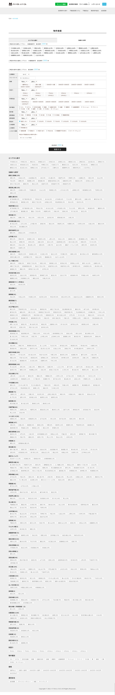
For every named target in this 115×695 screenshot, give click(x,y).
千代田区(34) (14, 162)
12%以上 (58, 654)
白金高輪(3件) (33, 178)
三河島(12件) (36, 489)
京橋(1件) (31, 397)
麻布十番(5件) (67, 318)
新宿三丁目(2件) (32, 263)
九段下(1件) (79, 370)
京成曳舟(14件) (45, 501)
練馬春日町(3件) (46, 318)
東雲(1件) (33, 532)
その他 (87, 662)
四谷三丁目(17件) (40, 266)
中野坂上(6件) (87, 318)
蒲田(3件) (24, 507)
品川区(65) (92, 162)
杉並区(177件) (85, 50)
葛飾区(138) (34, 167)
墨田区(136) (72, 162)
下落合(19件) (37, 336)
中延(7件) (23, 440)
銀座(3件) (82, 397)
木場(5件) (13, 428)
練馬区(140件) (48, 53)
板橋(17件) (22, 217)
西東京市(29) (77, 167)
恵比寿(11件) (32, 245)
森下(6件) (87, 309)
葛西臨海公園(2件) (24, 446)
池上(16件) (62, 507)
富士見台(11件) (84, 254)
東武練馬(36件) (87, 190)
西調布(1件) (32, 572)
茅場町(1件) (87, 382)
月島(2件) (57, 318)
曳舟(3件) (54, 495)
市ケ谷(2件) (74, 211)
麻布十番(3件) (14, 452)
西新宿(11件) (53, 263)
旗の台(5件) (52, 507)
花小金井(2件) (14, 342)
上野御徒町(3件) (36, 315)
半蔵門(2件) (33, 412)
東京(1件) (13, 239)
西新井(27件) (99, 480)
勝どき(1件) (32, 312)
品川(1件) (13, 290)
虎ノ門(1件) (13, 400)
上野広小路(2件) (52, 397)
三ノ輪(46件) (98, 382)
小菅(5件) (50, 480)
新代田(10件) (64, 348)
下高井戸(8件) (46, 575)
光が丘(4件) (13, 318)
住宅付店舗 (25, 662)
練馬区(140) (13, 167)
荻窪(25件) (22, 330)
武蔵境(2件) (24, 646)
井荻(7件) (34, 339)
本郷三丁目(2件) (15, 266)
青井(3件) (82, 421)
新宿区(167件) (48, 48)
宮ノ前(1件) (91, 471)
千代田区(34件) (15, 48)
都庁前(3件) (13, 312)
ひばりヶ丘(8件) (60, 257)
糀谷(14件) (24, 550)
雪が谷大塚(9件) (73, 507)
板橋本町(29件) (67, 181)
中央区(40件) (27, 48)
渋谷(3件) (35, 538)
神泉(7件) (21, 348)
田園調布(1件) (94, 526)
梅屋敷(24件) (14, 278)
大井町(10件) (82, 223)
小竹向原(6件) (59, 199)
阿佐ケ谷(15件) (33, 330)
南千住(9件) (63, 421)
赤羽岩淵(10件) (23, 455)
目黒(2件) (73, 526)
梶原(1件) (45, 471)
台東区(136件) (71, 48)
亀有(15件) (31, 627)
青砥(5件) (13, 501)
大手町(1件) (45, 269)
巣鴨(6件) (21, 181)
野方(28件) (79, 336)
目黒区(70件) (26, 50)
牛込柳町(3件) (24, 318)
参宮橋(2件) (13, 581)
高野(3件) (55, 618)
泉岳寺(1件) (13, 437)
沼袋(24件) (69, 336)
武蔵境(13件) (54, 327)
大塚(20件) (31, 242)
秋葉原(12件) (31, 239)
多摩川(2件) (23, 526)
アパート (79, 662)
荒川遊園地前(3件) (56, 471)
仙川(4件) (23, 572)
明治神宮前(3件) (25, 391)
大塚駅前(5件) (73, 473)
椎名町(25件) (23, 254)
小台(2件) (94, 467)
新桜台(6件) (22, 233)
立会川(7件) (63, 275)
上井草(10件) (44, 339)
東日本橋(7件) (93, 437)
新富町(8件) (47, 211)
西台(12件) (35, 184)
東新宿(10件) (25, 202)
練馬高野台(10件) (97, 254)
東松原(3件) (74, 348)
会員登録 (103, 10)
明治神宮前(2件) (60, 202)
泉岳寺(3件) (13, 275)
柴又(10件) (36, 633)
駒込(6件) (56, 455)
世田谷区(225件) (50, 50)
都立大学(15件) (66, 297)
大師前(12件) (80, 480)
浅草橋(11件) (45, 360)
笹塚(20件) (83, 572)
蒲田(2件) (43, 544)
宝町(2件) (73, 437)
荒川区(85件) (26, 53)
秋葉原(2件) (95, 360)
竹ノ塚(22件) (23, 483)
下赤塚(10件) (99, 190)
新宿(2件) (21, 263)
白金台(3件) (43, 452)
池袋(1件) (13, 254)
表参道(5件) (76, 412)
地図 (35, 684)
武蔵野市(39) (66, 167)
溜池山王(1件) (91, 397)
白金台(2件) (22, 178)
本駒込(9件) (65, 455)
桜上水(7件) (42, 572)
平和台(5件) (38, 199)
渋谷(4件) (13, 348)
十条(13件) (31, 217)
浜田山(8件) (23, 351)
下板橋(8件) (33, 190)
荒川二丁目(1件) (37, 473)
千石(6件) (13, 181)
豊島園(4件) (34, 318)
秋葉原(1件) (71, 223)
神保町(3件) (13, 412)
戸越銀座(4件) (14, 507)
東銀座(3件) (49, 379)
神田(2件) (44, 327)
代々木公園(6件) (36, 388)
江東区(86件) (95, 48)
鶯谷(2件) (52, 223)
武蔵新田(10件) (64, 544)
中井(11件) (13, 315)
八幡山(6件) (13, 572)
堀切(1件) (31, 480)
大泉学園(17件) (28, 257)
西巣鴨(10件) (31, 181)
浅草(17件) (40, 440)
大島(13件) (32, 370)
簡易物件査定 (95, 10)
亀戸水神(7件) (44, 495)
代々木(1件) (91, 315)
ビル (11, 662)
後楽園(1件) (13, 269)
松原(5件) (34, 563)
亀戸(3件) (34, 495)
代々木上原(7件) (23, 388)
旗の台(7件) (13, 517)
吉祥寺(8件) (76, 360)
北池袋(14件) (23, 190)
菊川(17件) (100, 370)
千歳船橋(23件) (14, 584)
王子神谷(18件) (86, 455)
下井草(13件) (25, 339)
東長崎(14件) (33, 254)
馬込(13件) (59, 440)
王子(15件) (24, 223)
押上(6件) (70, 480)
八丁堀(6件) (37, 382)
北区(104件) (15, 53)
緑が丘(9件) (23, 519)
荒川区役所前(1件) (50, 473)
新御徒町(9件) (60, 315)
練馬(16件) (74, 254)
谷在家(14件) (24, 621)
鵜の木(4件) (23, 544)
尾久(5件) (21, 596)
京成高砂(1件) (25, 633)
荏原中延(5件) (85, 507)
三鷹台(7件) (67, 351)
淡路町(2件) (97, 263)
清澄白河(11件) (44, 412)
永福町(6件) (94, 348)
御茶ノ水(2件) (86, 263)
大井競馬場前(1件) (49, 461)
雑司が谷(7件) (98, 199)
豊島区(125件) (97, 50)
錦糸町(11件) (56, 412)
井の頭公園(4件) (79, 351)
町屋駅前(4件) (94, 473)
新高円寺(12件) (53, 266)
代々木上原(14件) (54, 581)
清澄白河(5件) (57, 312)
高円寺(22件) (75, 327)
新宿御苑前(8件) (27, 266)
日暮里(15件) (72, 239)
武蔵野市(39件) (15, 55)
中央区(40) (24, 162)
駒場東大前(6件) (32, 348)
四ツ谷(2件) (64, 327)
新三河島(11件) (77, 603)
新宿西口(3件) (23, 315)
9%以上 (42, 654)
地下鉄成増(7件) (15, 208)
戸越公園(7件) (93, 517)
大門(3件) (23, 437)
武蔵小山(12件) (62, 526)
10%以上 (50, 654)
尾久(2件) (13, 612)
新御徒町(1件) (33, 421)
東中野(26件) (66, 360)
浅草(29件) (73, 421)
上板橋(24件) (76, 190)
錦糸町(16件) (47, 406)
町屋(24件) (66, 388)
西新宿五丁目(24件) (45, 312)
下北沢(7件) (53, 348)
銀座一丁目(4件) (36, 211)
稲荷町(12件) (44, 400)
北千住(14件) (70, 379)
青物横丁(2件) (44, 275)
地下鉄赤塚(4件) (27, 199)
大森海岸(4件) (74, 275)
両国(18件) (13, 360)
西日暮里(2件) (23, 226)
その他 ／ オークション (17, 665)
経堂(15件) (48, 584)
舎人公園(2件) (14, 618)
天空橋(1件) (27, 461)
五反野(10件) (34, 483)
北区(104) (75, 164)
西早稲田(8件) (14, 202)
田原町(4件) (54, 400)
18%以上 (83, 654)
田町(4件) (85, 245)
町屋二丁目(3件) (25, 471)
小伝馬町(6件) (14, 382)
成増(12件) (13, 193)
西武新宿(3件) (14, 336)
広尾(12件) (77, 382)
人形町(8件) (69, 440)
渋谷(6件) (13, 297)
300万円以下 (14, 676)
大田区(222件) (37, 50)
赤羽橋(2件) (92, 312)
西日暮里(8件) (86, 388)
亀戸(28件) (84, 357)
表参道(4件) (97, 388)
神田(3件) (63, 397)
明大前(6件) (13, 575)
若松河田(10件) (48, 315)
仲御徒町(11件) (25, 382)
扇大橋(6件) (46, 618)
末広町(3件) (41, 397)
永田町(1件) (23, 412)
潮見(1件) (13, 446)
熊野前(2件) (36, 471)
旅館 (32, 662)
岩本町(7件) (13, 373)
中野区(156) (45, 164)
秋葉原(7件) (47, 382)
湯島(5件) (46, 391)
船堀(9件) (51, 370)
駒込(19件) (13, 242)
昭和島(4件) (37, 461)
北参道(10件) (49, 202)
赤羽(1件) (13, 284)
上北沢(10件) (64, 572)
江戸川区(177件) (85, 53)
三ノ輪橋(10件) (59, 467)
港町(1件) (13, 557)
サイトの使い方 (72, 4)
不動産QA (86, 10)
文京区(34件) (60, 48)
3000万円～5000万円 (49, 673)
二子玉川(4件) (14, 538)
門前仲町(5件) (23, 309)
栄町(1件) (68, 471)
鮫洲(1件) (54, 275)
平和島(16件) (85, 275)
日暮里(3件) (13, 621)
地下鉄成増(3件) (15, 199)
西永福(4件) (13, 351)
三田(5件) (43, 178)
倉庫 (97, 662)
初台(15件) (74, 572)
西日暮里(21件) (83, 239)
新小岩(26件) (33, 357)
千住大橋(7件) (57, 603)
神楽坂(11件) (36, 431)
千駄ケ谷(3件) (23, 360)
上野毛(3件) (72, 517)
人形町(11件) (60, 379)
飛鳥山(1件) (70, 467)
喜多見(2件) (23, 581)
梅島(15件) (13, 483)
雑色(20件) (36, 278)
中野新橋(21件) (40, 590)
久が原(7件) (33, 507)
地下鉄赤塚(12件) (27, 208)
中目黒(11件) (81, 379)
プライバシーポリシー (24, 684)
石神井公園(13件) (15, 257)
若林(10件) (52, 563)
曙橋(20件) (41, 370)
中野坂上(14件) (75, 263)
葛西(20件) (40, 428)
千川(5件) (69, 199)
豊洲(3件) (65, 211)
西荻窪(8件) (34, 360)
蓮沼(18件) (95, 507)
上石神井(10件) (55, 339)
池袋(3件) (13, 190)
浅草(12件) (71, 483)
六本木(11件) (92, 379)
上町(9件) (84, 563)
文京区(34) (52, 162)
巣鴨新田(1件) (48, 467)
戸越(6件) (64, 437)
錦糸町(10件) (64, 357)
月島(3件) (57, 211)
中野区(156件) (73, 50)
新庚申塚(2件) (25, 473)
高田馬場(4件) (25, 336)
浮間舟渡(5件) (61, 217)
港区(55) (33, 162)
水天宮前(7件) (87, 412)
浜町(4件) (23, 370)
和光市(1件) (80, 202)
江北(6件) (99, 618)
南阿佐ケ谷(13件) (34, 269)
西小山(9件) (51, 526)
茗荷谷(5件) (63, 263)
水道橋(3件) (74, 357)
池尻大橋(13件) (67, 538)
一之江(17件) (60, 370)
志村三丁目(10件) (15, 184)
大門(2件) (82, 315)
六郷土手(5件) (46, 278)
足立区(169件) (60, 53)
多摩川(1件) (13, 544)
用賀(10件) (44, 538)
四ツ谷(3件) (13, 363)
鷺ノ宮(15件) (14, 339)
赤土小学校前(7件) (50, 621)
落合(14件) (46, 431)
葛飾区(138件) (72, 53)
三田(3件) (31, 437)
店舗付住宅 (40, 662)
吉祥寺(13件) (91, 351)
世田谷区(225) (24, 164)
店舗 (47, 662)
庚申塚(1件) (84, 473)
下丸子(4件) (33, 544)
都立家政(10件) (90, 336)
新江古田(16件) (71, 315)
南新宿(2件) (42, 581)
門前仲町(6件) (80, 428)
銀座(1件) (23, 269)
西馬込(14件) (55, 437)
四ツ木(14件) (56, 501)
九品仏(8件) (62, 517)
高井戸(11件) (34, 351)
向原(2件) (38, 467)
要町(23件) (81, 208)
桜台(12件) (54, 254)
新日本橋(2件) (14, 406)
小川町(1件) (65, 373)
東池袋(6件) (91, 208)
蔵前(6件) (31, 440)
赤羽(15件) (41, 217)
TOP (10, 18)
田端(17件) (94, 239)
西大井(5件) (22, 284)
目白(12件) (50, 242)
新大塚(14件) (99, 266)
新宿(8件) (84, 242)
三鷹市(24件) (97, 53)
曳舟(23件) (61, 483)
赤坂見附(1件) (88, 266)
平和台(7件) (39, 208)
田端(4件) (43, 223)
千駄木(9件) (47, 388)
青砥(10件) (24, 603)
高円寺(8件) (55, 360)
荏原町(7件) (13, 519)
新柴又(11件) (25, 639)
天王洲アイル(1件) (15, 461)
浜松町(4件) (94, 245)
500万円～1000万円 (81, 673)
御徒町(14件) (42, 239)
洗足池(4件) (33, 510)
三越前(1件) (13, 397)
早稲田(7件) (13, 471)
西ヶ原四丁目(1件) (15, 467)
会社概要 (12, 684)
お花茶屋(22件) (28, 606)
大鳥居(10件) (46, 550)
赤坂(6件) (57, 388)
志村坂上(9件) (90, 181)
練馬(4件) (13, 233)
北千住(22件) (25, 489)
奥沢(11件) (33, 526)
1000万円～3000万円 (65, 673)
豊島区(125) (66, 164)
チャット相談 (49, 4)
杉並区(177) (55, 164)
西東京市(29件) (28, 55)
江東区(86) (82, 162)
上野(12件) (52, 239)
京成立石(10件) (32, 501)
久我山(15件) (57, 351)
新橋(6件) (13, 248)
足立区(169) (24, 167)
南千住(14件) (14, 489)
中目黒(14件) (33, 297)
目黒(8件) (42, 245)
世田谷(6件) (13, 563)
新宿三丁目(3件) (37, 202)
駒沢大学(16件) (79, 538)
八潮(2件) (23, 421)
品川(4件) (59, 245)
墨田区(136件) (83, 48)
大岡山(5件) (33, 519)
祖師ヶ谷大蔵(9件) (60, 584)
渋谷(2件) (71, 202)
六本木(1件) (33, 309)
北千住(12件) (14, 391)
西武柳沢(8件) (88, 339)
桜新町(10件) (25, 538)
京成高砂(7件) (35, 603)
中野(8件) (50, 428)
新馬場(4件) (33, 275)
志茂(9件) (13, 455)
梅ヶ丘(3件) (65, 581)
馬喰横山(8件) (33, 373)
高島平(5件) (45, 184)
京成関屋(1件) (14, 603)
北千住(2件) (13, 480)
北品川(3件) (23, 275)
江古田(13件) (44, 254)
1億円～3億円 (23, 673)
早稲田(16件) (25, 431)
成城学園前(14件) (37, 584)
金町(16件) (13, 627)
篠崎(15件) (23, 373)
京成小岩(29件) (89, 603)
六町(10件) (53, 421)
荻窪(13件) (43, 263)
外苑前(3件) (72, 397)
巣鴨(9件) (22, 242)
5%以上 (12, 654)
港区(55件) (37, 48)
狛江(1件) (33, 581)
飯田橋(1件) (24, 211)
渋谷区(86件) (62, 50)
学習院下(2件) (28, 467)
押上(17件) (50, 440)
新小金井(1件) (14, 646)
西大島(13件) (90, 370)
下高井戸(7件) (94, 563)
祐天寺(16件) (43, 297)
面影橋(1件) (62, 473)
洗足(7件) (42, 526)
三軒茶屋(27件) (55, 538)
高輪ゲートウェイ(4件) (72, 245)
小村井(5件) (13, 495)
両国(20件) (101, 315)
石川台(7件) (23, 510)
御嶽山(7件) (13, 510)
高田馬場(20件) (61, 242)
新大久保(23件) (73, 242)
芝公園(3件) (52, 178)
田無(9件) (98, 339)
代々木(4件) (93, 242)
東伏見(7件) (77, 339)
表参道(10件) (33, 400)
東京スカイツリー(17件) (48, 483)
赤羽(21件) (13, 226)
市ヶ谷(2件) (13, 370)
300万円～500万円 (95, 673)
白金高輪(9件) (54, 452)
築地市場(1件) (69, 312)
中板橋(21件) (53, 190)
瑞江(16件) (95, 373)
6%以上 (19, 654)
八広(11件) (22, 501)
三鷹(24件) (96, 327)
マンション (71, 662)
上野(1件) (13, 379)
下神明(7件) (43, 517)
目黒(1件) (13, 178)
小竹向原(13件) (61, 208)
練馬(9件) (23, 312)
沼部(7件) (75, 544)
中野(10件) (54, 357)
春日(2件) (13, 309)
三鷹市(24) (56, 167)
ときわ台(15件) (64, 190)
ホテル (17, 662)
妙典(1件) (21, 428)
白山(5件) (100, 178)
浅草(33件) (23, 400)
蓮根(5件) (26, 184)
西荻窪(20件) (86, 327)
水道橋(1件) (82, 178)
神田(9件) (21, 239)
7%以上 (27, 654)
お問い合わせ (83, 4)
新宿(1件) (97, 318)
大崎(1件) (71, 217)
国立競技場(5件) (67, 309)
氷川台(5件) (48, 199)
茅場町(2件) (56, 431)
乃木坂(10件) (56, 391)
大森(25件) (92, 223)
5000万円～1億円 (35, 673)
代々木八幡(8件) (77, 581)
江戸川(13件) (46, 603)
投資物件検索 (61, 4)
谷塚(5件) (89, 480)
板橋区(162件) (37, 53)
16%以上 (75, 654)
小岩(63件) (94, 357)
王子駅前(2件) (14, 473)
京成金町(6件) (14, 633)
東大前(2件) (74, 452)
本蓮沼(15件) (79, 181)
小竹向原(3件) (33, 233)
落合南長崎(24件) (15, 321)
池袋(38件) (41, 242)
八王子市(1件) (40, 55)
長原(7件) (43, 507)
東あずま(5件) (24, 495)
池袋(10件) (88, 199)
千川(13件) (72, 208)
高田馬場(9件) (14, 431)
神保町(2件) (85, 373)
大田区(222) (13, 164)
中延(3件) (53, 517)
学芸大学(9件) (54, 297)
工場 (103, 662)
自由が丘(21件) (78, 297)
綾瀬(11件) (36, 391)
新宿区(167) (42, 162)
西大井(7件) (13, 303)
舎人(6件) (75, 618)
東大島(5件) (75, 373)
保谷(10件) (38, 257)
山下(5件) (43, 563)
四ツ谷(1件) (94, 452)
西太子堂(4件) (24, 563)
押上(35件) (13, 415)
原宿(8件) (13, 245)
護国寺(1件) (101, 208)
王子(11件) (84, 452)
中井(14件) (46, 336)
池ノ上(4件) (43, 348)
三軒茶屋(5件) (14, 566)
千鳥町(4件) (43, 510)
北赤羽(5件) (50, 217)
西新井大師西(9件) (36, 621)
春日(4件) (92, 178)
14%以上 (66, 654)
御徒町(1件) (61, 223)
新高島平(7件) (56, 184)
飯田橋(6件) (23, 363)
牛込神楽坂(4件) (81, 312)
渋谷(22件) (22, 245)
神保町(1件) (72, 178)
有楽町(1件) (22, 248)
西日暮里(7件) (35, 618)
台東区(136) (62, 162)
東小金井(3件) (34, 327)
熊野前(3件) (24, 618)
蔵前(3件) (78, 309)
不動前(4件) (13, 526)
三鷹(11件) (85, 360)
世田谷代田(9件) (74, 584)
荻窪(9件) (13, 357)
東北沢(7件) (88, 581)
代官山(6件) (22, 297)
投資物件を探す (62, 10)
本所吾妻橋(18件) (42, 437)
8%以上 (34, 654)
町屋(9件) (67, 603)
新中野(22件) (77, 266)
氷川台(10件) (50, 208)
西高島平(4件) (67, 184)
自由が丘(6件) (44, 519)
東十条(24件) (14, 223)
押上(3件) (66, 501)
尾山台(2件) (23, 517)
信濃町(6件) (44, 363)
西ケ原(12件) (35, 455)
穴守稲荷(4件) (14, 550)
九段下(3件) (66, 412)
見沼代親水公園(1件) (87, 618)
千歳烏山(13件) (94, 572)
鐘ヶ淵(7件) (41, 480)
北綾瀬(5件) (75, 388)
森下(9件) (70, 370)
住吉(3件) (44, 373)
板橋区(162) (95, 164)
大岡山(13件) (83, 526)
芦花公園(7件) (53, 572)
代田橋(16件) (24, 575)
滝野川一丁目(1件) (82, 467)
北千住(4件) (43, 421)
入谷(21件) (22, 379)
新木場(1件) (23, 532)
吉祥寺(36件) (45, 330)
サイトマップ (43, 684)
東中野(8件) (96, 309)
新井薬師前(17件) (58, 336)
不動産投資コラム (75, 10)
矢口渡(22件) (53, 544)
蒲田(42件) (101, 223)
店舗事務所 (62, 662)
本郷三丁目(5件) (55, 309)
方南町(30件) (14, 590)
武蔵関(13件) (67, 339)
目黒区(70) (101, 162)
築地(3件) (31, 379)
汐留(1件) (77, 318)
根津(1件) (13, 388)
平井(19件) (54, 363)
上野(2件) (23, 397)
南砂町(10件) (60, 428)
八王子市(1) (87, 167)
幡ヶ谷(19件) (35, 575)
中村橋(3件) (64, 254)
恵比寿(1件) (67, 382)
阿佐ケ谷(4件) (43, 357)
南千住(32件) (57, 382)
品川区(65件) (15, 50)
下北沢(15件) (99, 581)
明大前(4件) (84, 348)
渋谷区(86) (35, 164)
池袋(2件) (13, 217)
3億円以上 (13, 673)
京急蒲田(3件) (35, 550)
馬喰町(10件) (36, 406)
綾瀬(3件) (22, 627)
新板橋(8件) (41, 181)
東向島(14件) (60, 480)
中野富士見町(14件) (27, 590)
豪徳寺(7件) (25, 584)
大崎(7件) (51, 245)
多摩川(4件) (100, 297)
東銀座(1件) (13, 440)
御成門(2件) (62, 178)
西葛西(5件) (30, 428)
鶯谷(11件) (62, 239)
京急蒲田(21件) (25, 278)
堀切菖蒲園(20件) (15, 606)
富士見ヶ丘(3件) (46, 351)
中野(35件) (13, 330)
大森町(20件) (96, 275)
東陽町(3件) (70, 428)
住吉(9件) (97, 412)
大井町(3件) (82, 517)
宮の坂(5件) (74, 563)
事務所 (54, 662)
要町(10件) (78, 199)
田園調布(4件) (90, 297)
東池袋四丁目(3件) (79, 471)
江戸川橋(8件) (14, 211)
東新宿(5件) (43, 309)
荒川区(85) (85, 164)
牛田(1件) (23, 480)
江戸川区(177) (45, 167)
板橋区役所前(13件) (54, 181)
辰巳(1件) (84, 211)
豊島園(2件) (48, 257)
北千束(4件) (33, 517)
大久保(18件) (34, 363)
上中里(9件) (33, 223)
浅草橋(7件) (82, 437)
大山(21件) (42, 190)
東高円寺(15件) (65, 266)
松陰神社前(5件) (63, 563)
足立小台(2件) (65, 618)
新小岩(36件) (25, 406)
